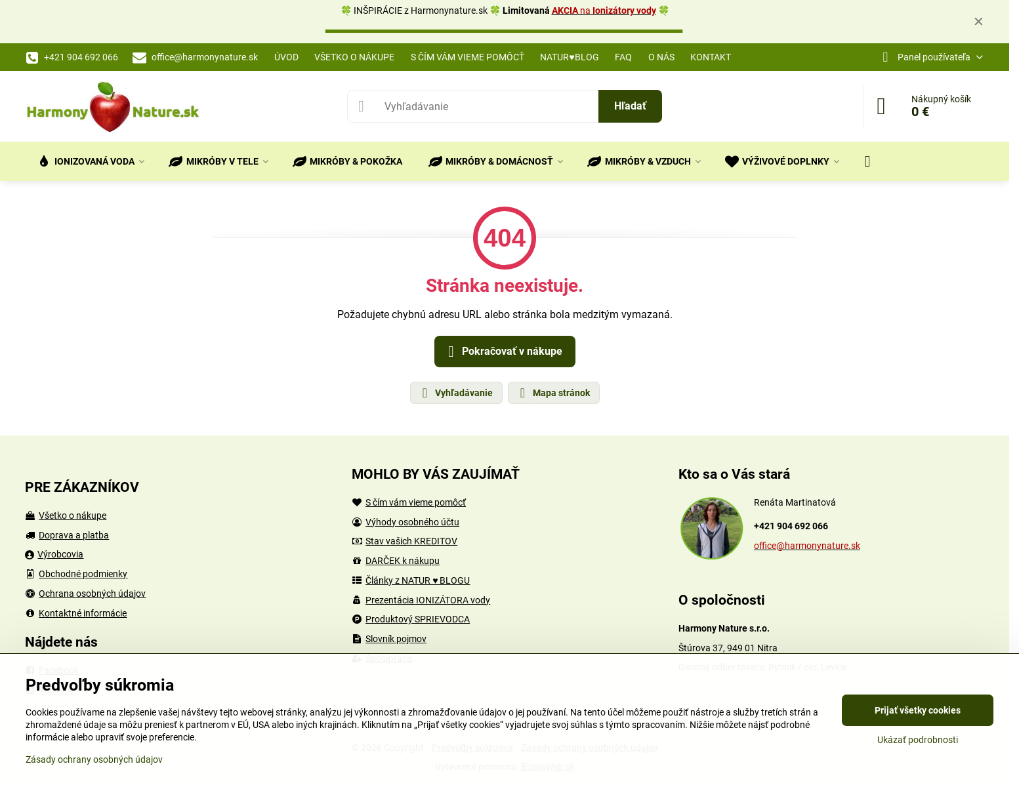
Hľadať (630, 106)
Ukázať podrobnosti (917, 740)
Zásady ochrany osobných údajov (94, 759)
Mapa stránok (553, 392)
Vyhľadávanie (456, 392)
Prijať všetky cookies (918, 710)
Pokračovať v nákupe (503, 351)
